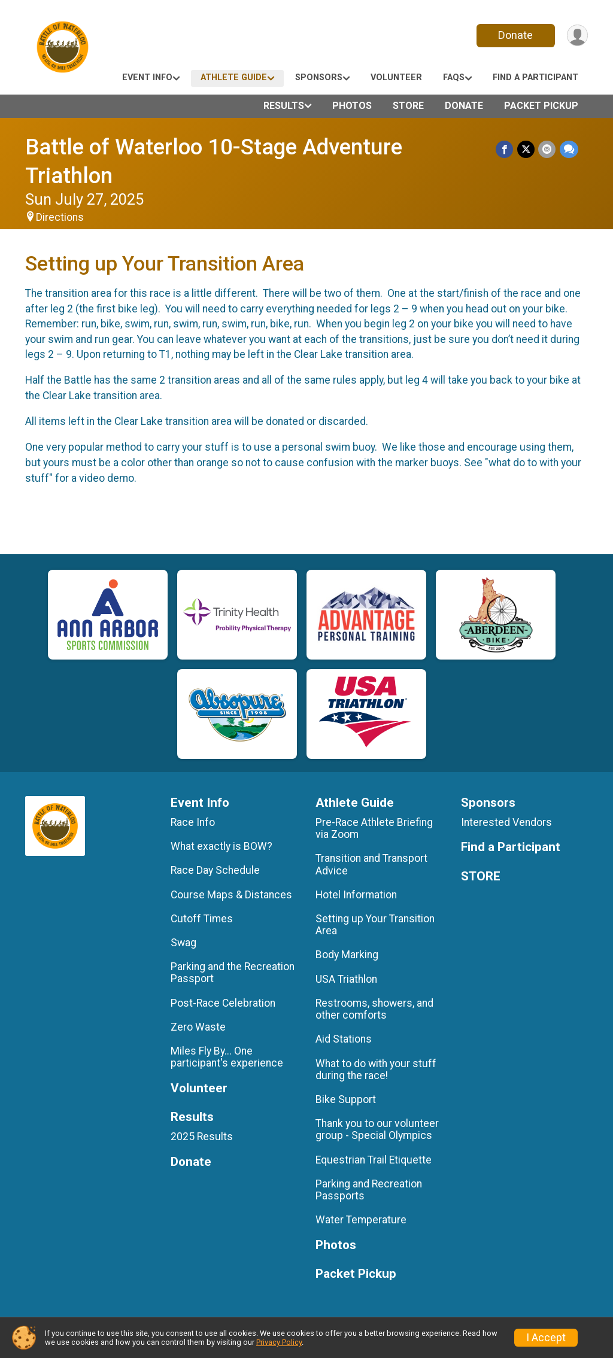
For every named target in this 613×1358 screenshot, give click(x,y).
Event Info (147, 77)
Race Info (193, 822)
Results (283, 105)
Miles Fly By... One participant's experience (227, 1057)
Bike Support (345, 1099)
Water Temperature (360, 1220)
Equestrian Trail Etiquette (373, 1160)
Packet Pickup (541, 105)
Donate (514, 35)
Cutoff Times (202, 919)
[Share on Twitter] (526, 149)
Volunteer (396, 77)
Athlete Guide (234, 77)
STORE (408, 105)
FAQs (454, 77)
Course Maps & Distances (231, 895)
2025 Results (202, 1137)
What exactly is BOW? (221, 846)
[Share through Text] (569, 149)
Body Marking (346, 955)
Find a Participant (535, 77)
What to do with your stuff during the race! (375, 1069)
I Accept (546, 1338)
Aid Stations (343, 1039)
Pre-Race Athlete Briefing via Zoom (374, 828)
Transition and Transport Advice (371, 864)
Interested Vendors (506, 822)
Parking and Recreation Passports (368, 1190)
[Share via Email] (547, 149)
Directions (60, 217)
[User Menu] (577, 36)
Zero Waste (198, 1027)
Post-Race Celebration (223, 1003)
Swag (183, 943)
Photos (352, 105)
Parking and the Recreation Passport (233, 973)
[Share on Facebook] (505, 149)
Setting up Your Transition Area (375, 925)
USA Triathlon (346, 979)
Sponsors (318, 77)
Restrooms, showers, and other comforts (374, 1009)
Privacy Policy (279, 1342)
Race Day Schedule (215, 870)
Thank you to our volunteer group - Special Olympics (377, 1129)
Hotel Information (356, 895)
